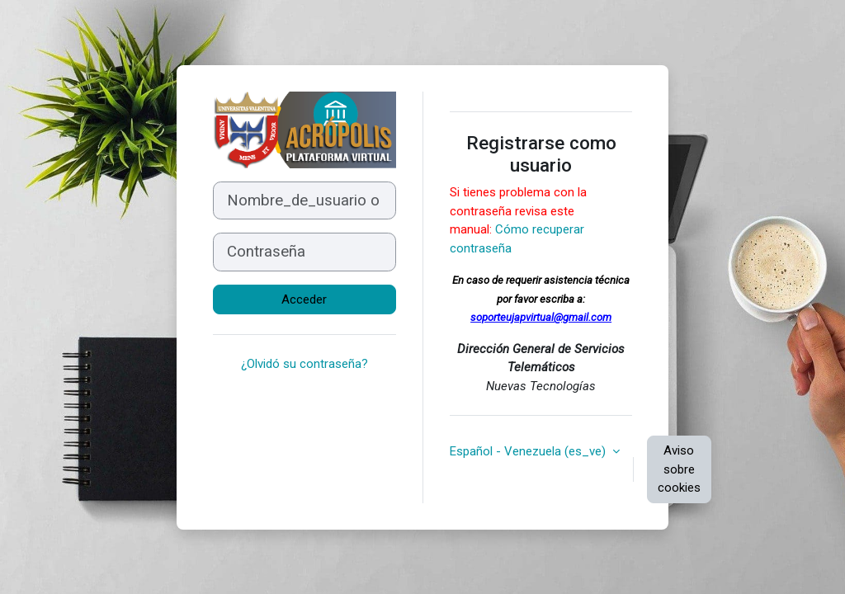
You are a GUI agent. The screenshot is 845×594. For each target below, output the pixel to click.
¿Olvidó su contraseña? (304, 363)
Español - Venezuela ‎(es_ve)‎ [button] (529, 451)
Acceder (304, 299)
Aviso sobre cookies (679, 469)
